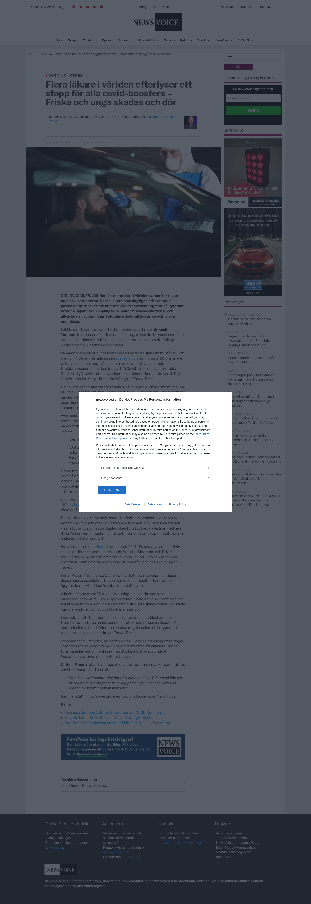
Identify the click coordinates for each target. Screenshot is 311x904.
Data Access (155, 504)
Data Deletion (133, 504)
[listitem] (155, 468)
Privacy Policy (177, 504)
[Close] (224, 399)
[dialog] (155, 452)
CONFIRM (117, 490)
